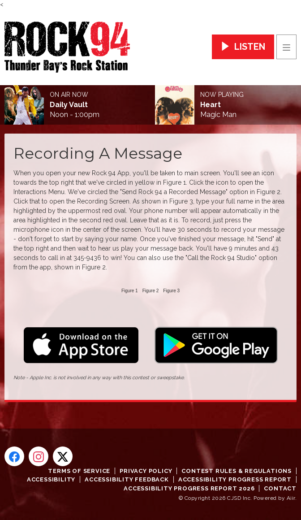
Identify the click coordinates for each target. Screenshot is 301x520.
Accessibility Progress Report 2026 (189, 488)
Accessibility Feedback (127, 479)
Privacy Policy (146, 471)
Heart (210, 105)
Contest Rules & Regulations (236, 471)
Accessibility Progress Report (235, 479)
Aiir (291, 498)
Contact (280, 488)
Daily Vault (69, 105)
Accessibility (51, 479)
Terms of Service (79, 471)
